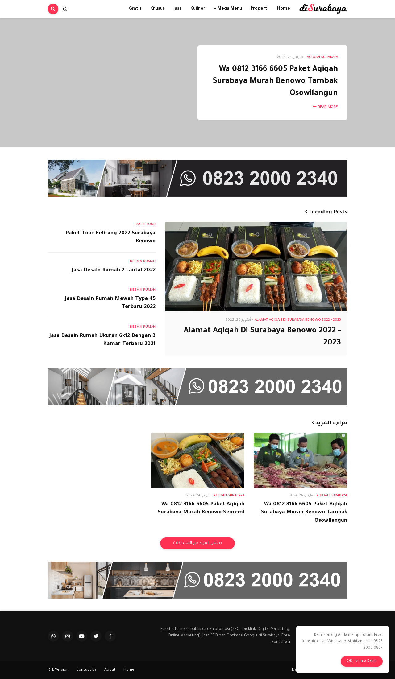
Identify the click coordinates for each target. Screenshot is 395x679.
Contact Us (86, 670)
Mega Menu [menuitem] (230, 8)
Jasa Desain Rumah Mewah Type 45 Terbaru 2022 (110, 303)
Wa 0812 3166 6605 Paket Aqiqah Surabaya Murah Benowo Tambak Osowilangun (275, 81)
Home (129, 670)
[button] (65, 9)
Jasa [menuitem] (177, 8)
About (110, 670)
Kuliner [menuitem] (197, 8)
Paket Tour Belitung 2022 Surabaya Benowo (110, 238)
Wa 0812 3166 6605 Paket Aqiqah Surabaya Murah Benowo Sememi (201, 509)
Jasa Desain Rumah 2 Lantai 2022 (114, 271)
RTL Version (58, 670)
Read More (328, 107)
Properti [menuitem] (259, 8)
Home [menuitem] (283, 8)
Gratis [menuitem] (135, 8)
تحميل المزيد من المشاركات (197, 543)
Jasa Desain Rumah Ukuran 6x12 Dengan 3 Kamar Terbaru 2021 (102, 340)
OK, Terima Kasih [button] (361, 661)
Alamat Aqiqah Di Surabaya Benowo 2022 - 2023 (262, 337)
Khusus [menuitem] (157, 8)
